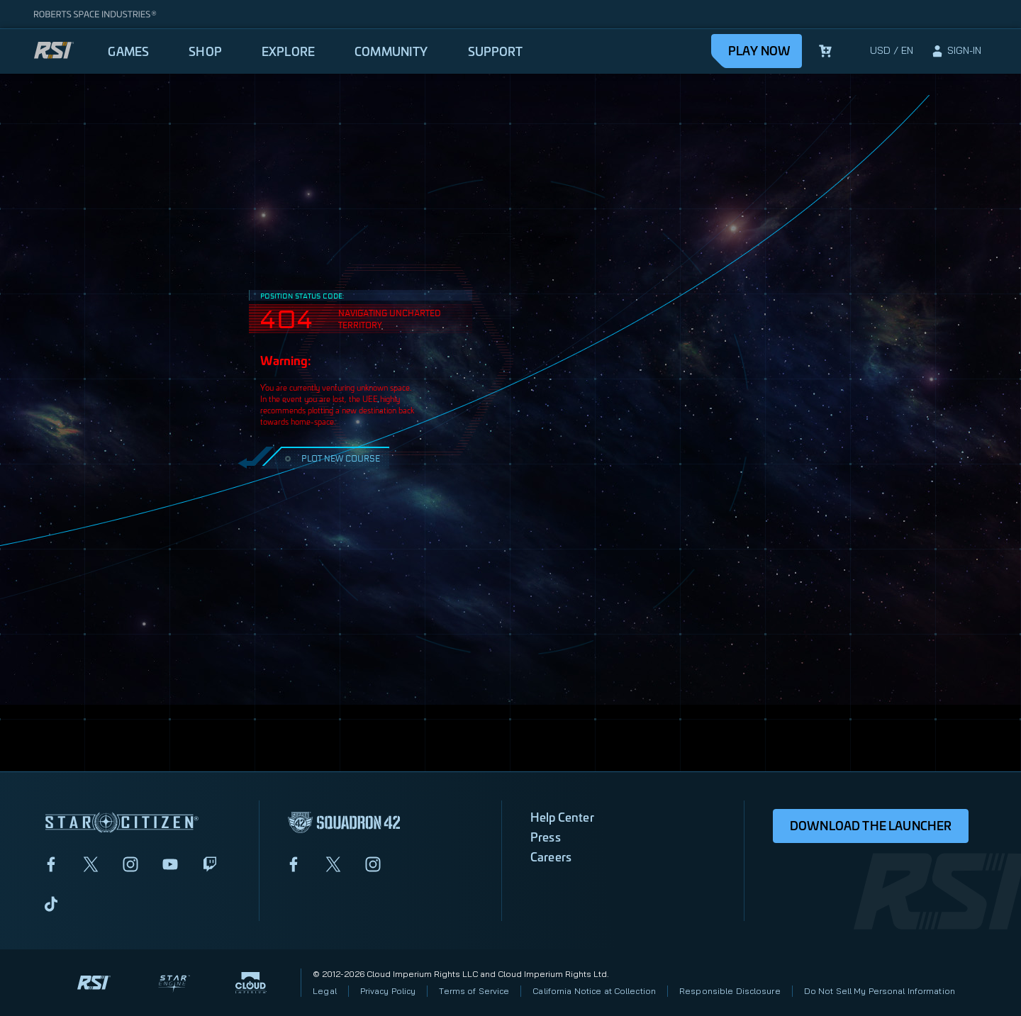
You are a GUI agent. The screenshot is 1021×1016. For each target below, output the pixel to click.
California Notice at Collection (594, 991)
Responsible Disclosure (730, 991)
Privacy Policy (388, 991)
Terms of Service (474, 991)
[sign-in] (956, 51)
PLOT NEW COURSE (330, 458)
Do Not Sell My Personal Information (879, 991)
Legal (325, 991)
